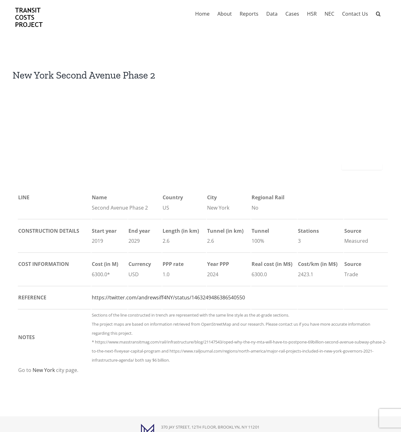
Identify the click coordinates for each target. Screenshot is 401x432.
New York (44, 370)
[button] (378, 13)
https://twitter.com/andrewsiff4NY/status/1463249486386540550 (168, 297)
